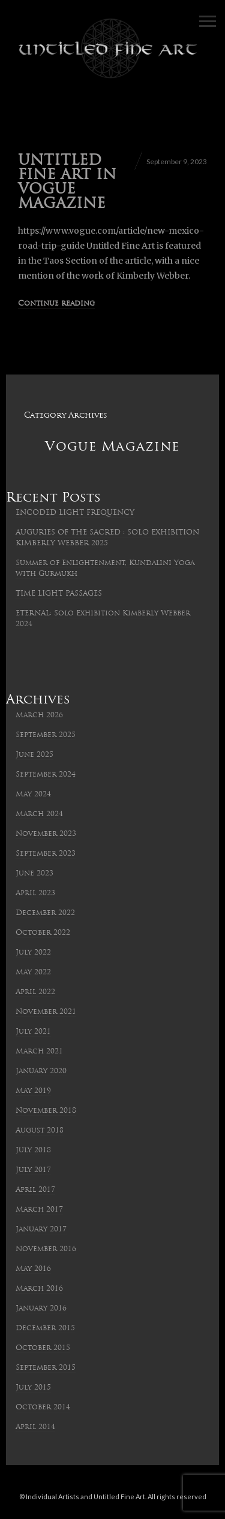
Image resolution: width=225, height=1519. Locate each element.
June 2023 (34, 873)
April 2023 (35, 893)
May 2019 (33, 1091)
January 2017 (41, 1229)
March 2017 (39, 1209)
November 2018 (46, 1111)
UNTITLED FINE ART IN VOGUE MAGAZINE (67, 183)
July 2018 (33, 1150)
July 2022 (33, 952)
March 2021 (39, 1051)
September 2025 (46, 735)
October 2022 (43, 933)
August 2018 (40, 1130)
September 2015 (46, 1368)
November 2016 (46, 1249)
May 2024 (33, 794)
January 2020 (41, 1071)
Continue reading (56, 303)
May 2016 (33, 1269)
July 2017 (33, 1170)
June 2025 (34, 755)
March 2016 (39, 1288)
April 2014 (35, 1427)
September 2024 (46, 774)
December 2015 (45, 1328)
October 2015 (43, 1348)
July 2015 (33, 1387)
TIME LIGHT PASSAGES (59, 593)
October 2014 (43, 1407)
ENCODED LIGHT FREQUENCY (75, 513)
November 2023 (46, 834)
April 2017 (35, 1190)
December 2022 (45, 913)
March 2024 (39, 814)
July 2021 (33, 1031)
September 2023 (46, 853)
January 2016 (41, 1308)
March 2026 (39, 715)
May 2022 (33, 972)
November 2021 (46, 1012)
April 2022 (35, 992)
